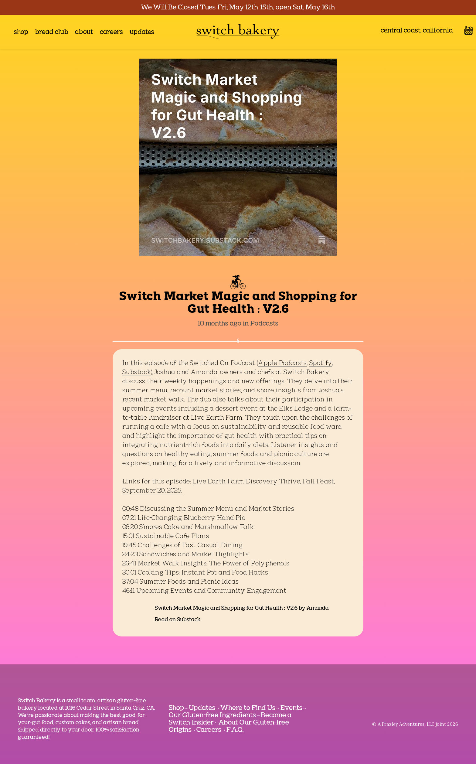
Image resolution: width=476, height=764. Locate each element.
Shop (176, 708)
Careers (208, 730)
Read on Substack (177, 619)
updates (142, 32)
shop (21, 32)
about (84, 32)
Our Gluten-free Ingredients (212, 715)
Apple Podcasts (282, 363)
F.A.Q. (234, 730)
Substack (136, 373)
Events (291, 708)
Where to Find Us (247, 708)
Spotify (320, 363)
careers (111, 32)
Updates (202, 708)
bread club (51, 32)
